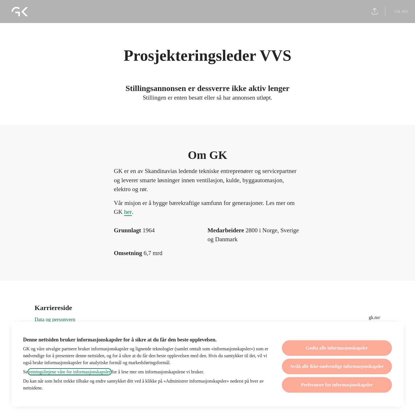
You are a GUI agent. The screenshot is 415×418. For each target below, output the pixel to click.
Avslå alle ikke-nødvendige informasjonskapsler (337, 366)
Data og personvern (55, 319)
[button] (375, 11)
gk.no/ (374, 317)
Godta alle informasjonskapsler (337, 347)
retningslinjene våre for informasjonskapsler (69, 371)
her (128, 211)
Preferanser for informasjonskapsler (337, 384)
